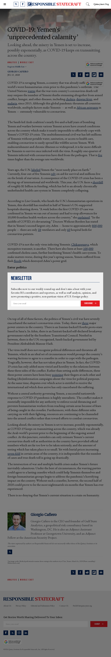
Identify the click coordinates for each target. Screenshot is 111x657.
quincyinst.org (101, 4)
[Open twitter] (16, 4)
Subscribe (88, 303)
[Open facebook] (22, 4)
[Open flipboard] (29, 4)
